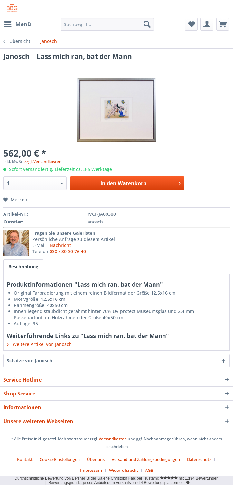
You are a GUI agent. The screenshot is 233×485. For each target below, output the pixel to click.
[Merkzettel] (191, 24)
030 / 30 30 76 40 (68, 251)
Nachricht (60, 245)
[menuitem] (17, 24)
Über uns (96, 459)
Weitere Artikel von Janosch (39, 344)
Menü (17, 23)
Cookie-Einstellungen (60, 459)
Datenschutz (199, 459)
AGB (149, 470)
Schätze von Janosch (29, 360)
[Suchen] (147, 24)
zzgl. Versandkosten (42, 161)
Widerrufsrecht (123, 470)
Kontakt (25, 459)
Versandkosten (113, 439)
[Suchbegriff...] (107, 24)
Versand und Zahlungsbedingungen (146, 459)
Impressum (91, 470)
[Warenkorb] (222, 24)
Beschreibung (23, 266)
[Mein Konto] (206, 24)
